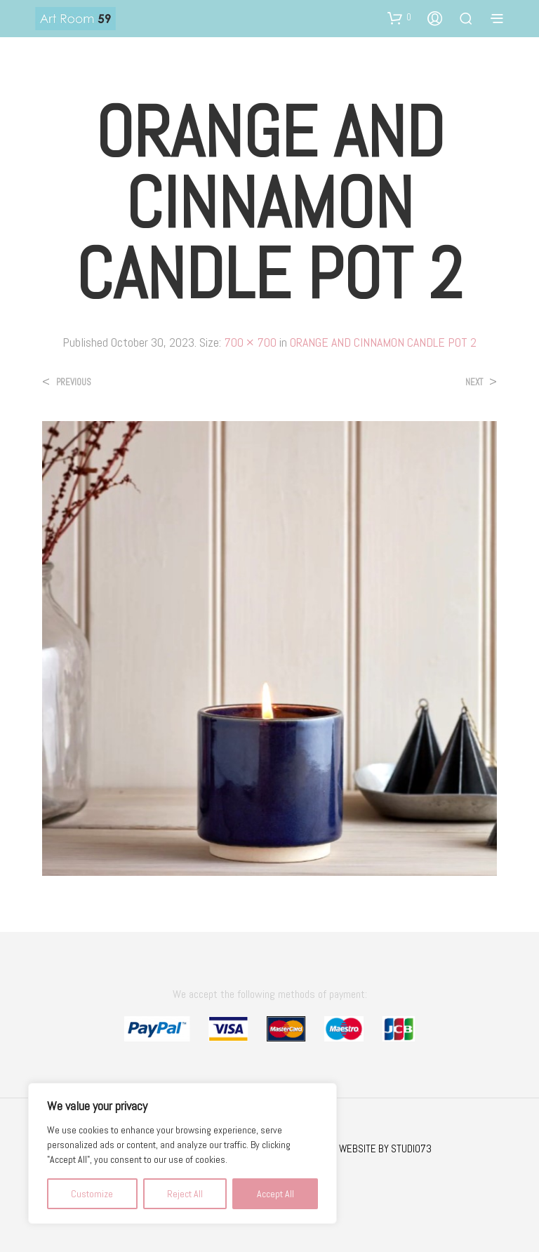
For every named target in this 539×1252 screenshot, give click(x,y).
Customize (92, 1193)
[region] (182, 1153)
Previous (73, 382)
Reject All (185, 1193)
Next (474, 382)
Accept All (275, 1193)
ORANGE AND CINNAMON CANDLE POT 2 (383, 342)
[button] (399, 18)
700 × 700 (250, 342)
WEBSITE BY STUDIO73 (385, 1148)
